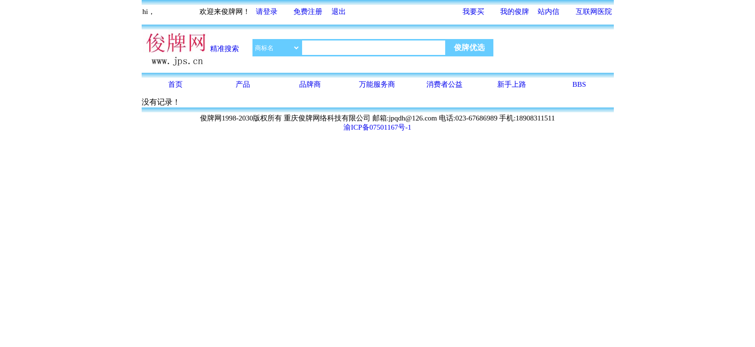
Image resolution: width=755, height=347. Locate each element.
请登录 (267, 11)
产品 (243, 84)
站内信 (548, 11)
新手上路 (511, 84)
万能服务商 (377, 84)
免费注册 (307, 11)
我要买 (473, 11)
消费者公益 (444, 84)
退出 (338, 11)
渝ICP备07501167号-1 (377, 127)
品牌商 (310, 84)
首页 (175, 84)
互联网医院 (594, 11)
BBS (579, 84)
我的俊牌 (514, 11)
